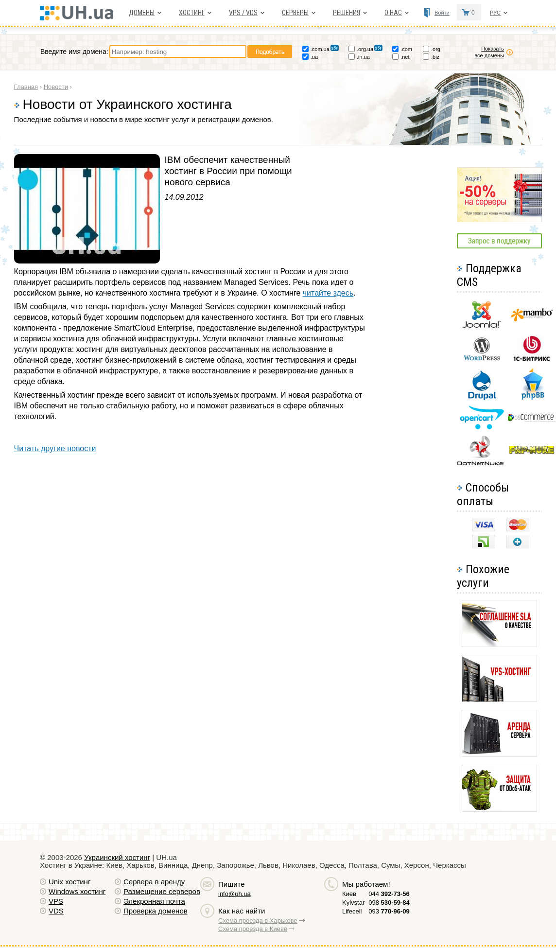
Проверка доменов (155, 911)
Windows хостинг (77, 891)
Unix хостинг (69, 882)
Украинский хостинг (117, 857)
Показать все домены (489, 52)
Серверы (295, 13)
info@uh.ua (234, 893)
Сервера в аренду (154, 882)
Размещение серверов (161, 891)
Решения (346, 13)
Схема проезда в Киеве (252, 928)
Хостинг (192, 13)
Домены (142, 13)
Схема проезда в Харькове (257, 920)
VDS (56, 911)
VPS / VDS (243, 13)
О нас (393, 13)
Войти (442, 13)
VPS (56, 901)
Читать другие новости (55, 448)
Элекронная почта (154, 901)
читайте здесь (328, 293)
